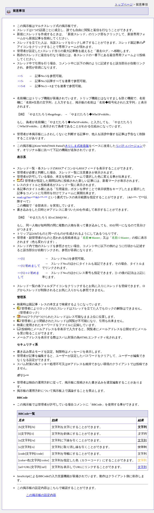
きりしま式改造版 (77, 145)
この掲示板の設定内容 (41, 495)
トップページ (124, 4)
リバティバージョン (129, 145)
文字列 (142, 467)
